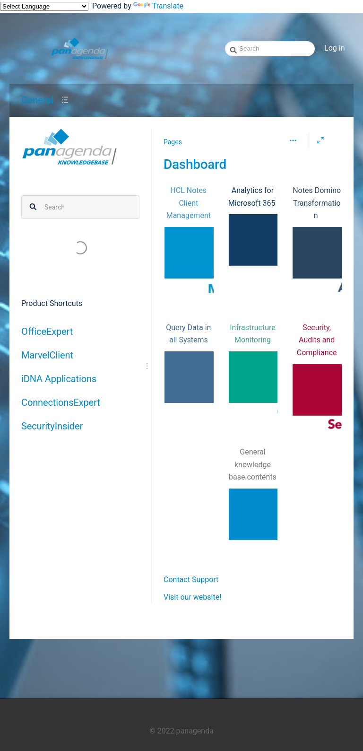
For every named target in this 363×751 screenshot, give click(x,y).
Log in (334, 48)
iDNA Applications (58, 378)
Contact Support (191, 579)
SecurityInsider (52, 426)
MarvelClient (47, 355)
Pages (173, 142)
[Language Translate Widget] (44, 6)
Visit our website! (192, 597)
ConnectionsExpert (60, 402)
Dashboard (195, 164)
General (37, 100)
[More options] (293, 140)
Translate (158, 5)
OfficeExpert (47, 331)
